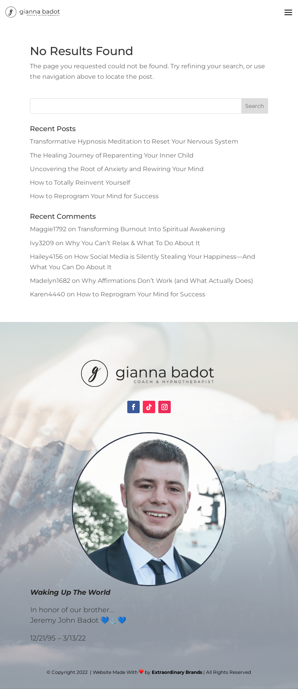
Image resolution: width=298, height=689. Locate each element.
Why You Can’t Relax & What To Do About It (132, 243)
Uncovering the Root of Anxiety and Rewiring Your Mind (117, 169)
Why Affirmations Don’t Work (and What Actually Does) (167, 280)
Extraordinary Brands (177, 672)
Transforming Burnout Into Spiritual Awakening (151, 229)
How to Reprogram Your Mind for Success (94, 196)
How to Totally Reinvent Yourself (80, 182)
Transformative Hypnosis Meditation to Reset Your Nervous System (134, 141)
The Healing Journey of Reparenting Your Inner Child (112, 155)
